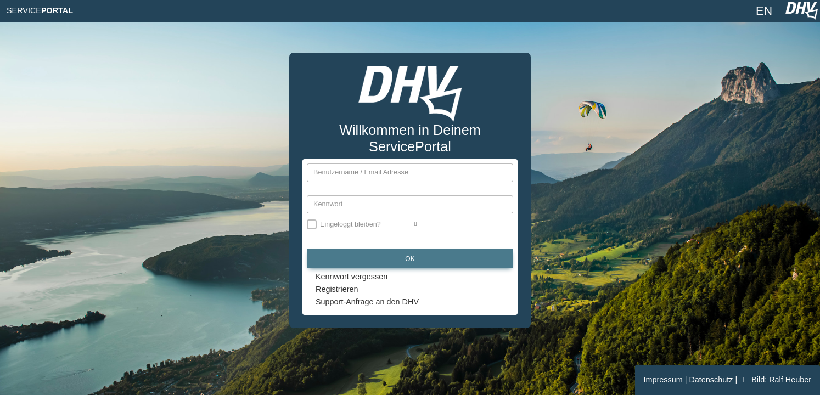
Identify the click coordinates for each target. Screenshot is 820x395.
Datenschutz (712, 379)
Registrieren (337, 289)
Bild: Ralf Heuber (775, 379)
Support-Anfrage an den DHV (367, 301)
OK (409, 259)
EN (764, 11)
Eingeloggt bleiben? (350, 224)
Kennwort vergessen (351, 276)
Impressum (664, 379)
